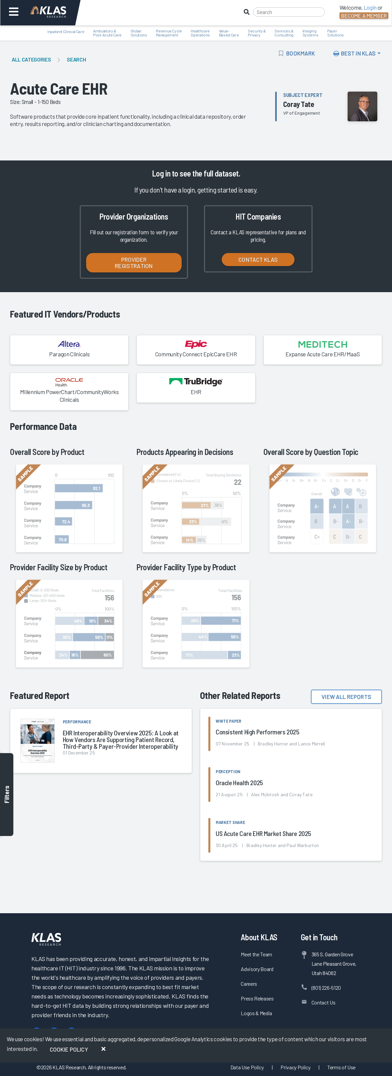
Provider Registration (134, 262)
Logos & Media (256, 1013)
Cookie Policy (69, 1049)
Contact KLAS (258, 259)
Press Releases (257, 998)
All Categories (31, 59)
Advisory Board (257, 969)
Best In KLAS (354, 53)
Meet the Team (256, 954)
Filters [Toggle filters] (6, 795)
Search (76, 59)
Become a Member (364, 15)
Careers (249, 983)
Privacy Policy (295, 1067)
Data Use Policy (247, 1067)
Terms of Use (341, 1067)
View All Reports (346, 696)
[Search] (289, 12)
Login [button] (370, 7)
